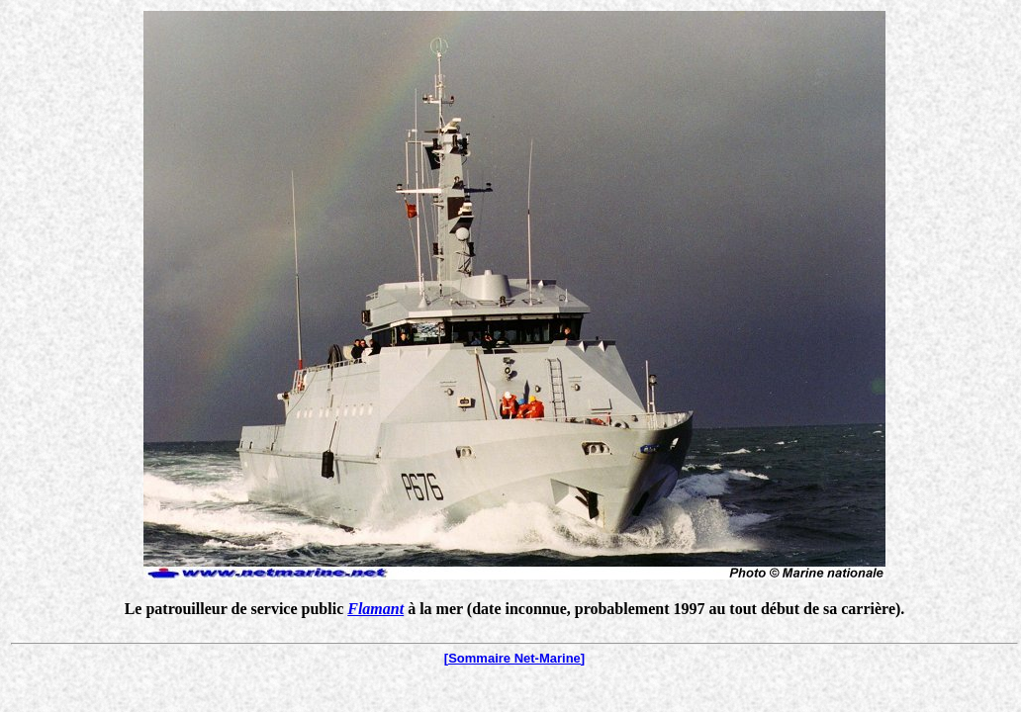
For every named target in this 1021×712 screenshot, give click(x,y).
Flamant (375, 608)
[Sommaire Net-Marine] (514, 658)
